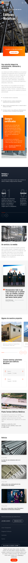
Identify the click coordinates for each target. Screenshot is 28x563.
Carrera (3, 538)
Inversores (3, 535)
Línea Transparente (6, 527)
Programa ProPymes (6, 531)
